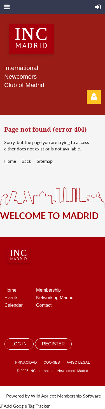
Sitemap (45, 161)
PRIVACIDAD (26, 362)
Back (26, 161)
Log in (94, 97)
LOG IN (19, 343)
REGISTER (53, 343)
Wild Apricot (43, 395)
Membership (48, 290)
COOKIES (51, 362)
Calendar (13, 305)
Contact (44, 305)
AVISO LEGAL (78, 362)
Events (11, 297)
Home (10, 161)
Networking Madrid (54, 297)
